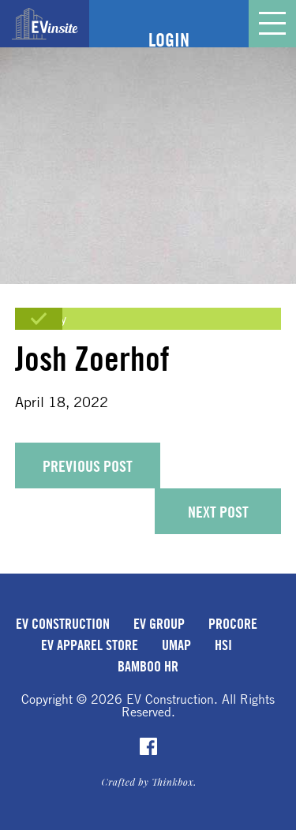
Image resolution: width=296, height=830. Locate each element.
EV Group (159, 623)
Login (168, 39)
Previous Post (88, 466)
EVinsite (45, 23)
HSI (223, 644)
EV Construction (63, 623)
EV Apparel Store (89, 644)
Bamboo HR (148, 666)
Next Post (218, 512)
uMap (176, 644)
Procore (232, 623)
